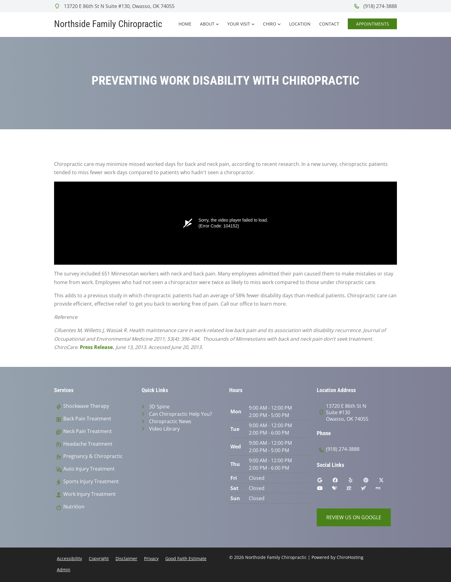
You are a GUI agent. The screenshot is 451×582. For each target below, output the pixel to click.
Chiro (269, 24)
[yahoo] (368, 490)
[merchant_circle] (383, 490)
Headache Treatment (87, 444)
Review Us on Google (353, 517)
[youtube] (324, 490)
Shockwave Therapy (86, 406)
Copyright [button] (99, 558)
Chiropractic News (170, 421)
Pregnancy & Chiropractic (93, 456)
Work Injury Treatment (89, 494)
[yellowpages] (353, 490)
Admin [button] (63, 569)
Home (184, 24)
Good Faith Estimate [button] (185, 558)
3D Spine (159, 406)
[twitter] (386, 482)
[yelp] (355, 482)
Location (300, 24)
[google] (324, 482)
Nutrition (73, 507)
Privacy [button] (151, 558)
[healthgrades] (339, 490)
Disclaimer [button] (126, 558)
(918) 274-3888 (375, 6)
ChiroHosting (350, 557)
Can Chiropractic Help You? (180, 414)
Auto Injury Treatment (89, 469)
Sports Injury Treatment (91, 481)
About (207, 24)
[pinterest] (370, 482)
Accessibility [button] (69, 558)
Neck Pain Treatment (87, 431)
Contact (329, 24)
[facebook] (339, 482)
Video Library (164, 428)
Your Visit (238, 24)
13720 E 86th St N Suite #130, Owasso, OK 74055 (114, 6)
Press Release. (97, 347)
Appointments (372, 24)
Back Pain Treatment (87, 418)
